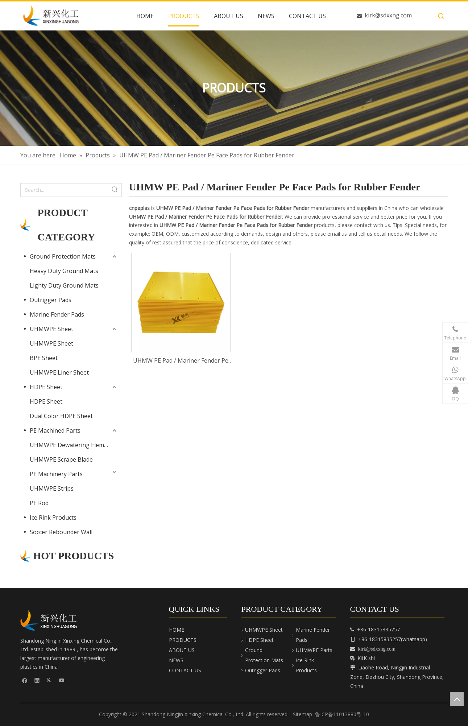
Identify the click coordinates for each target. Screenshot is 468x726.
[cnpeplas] (51, 620)
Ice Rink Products (53, 517)
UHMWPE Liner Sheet (59, 372)
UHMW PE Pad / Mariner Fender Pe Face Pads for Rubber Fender (180, 361)
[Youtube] (61, 680)
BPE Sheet (44, 358)
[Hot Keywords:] (441, 16)
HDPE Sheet (46, 387)
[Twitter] (49, 680)
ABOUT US (182, 650)
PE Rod (39, 503)
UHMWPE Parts (314, 650)
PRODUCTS (182, 639)
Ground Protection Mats (63, 256)
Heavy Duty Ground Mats (64, 271)
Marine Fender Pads (57, 314)
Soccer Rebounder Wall (61, 532)
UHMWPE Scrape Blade (61, 459)
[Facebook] (24, 680)
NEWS (176, 660)
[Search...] (64, 190)
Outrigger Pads (50, 300)
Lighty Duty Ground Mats (64, 285)
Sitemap (302, 714)
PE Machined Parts (55, 430)
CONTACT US (185, 670)
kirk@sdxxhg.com (388, 15)
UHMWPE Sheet (51, 329)
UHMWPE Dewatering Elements (73, 445)
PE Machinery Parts (56, 474)
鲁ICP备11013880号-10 (342, 714)
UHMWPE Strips (52, 488)
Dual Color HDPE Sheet (61, 416)
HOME (176, 629)
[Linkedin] (37, 680)
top (457, 699)
